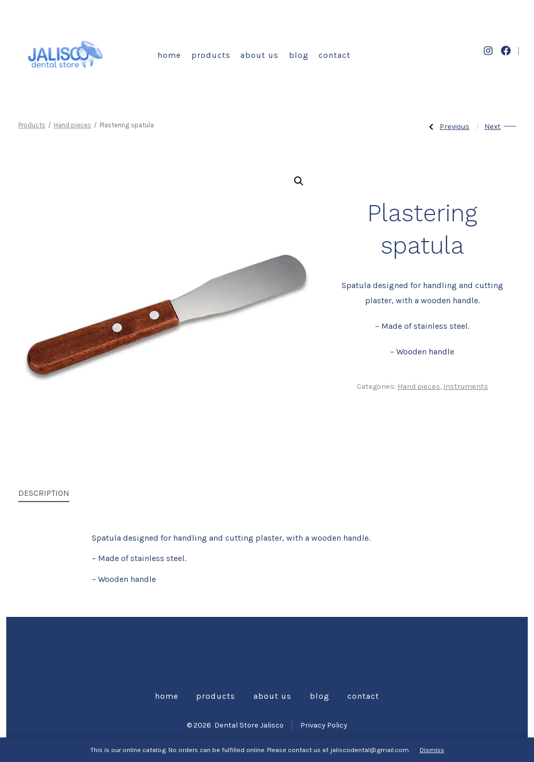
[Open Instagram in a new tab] (488, 50)
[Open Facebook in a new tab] (506, 50)
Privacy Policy (323, 725)
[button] (298, 181)
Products (210, 55)
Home (169, 55)
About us (259, 55)
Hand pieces (72, 125)
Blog (299, 55)
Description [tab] (43, 493)
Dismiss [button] (432, 750)
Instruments (465, 386)
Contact (334, 55)
